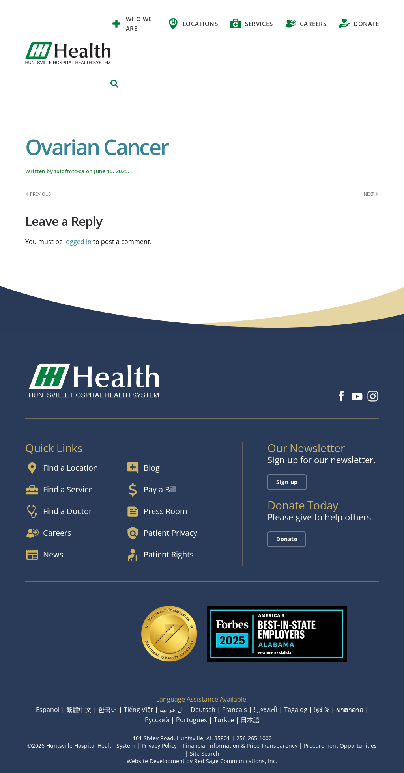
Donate (358, 24)
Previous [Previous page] (38, 194)
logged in (78, 241)
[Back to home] (67, 53)
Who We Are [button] (131, 23)
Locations (192, 24)
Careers (305, 24)
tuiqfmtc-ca (69, 171)
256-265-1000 (254, 738)
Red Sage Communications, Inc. (235, 761)
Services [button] (251, 24)
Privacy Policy (159, 745)
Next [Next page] (371, 194)
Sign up (287, 482)
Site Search (204, 753)
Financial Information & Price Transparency (240, 745)
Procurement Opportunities (340, 745)
